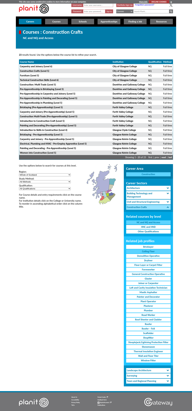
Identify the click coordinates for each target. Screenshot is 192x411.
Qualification (155, 61)
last (170, 157)
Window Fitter (148, 360)
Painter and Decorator (148, 296)
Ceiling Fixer (148, 251)
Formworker (148, 269)
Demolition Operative (148, 255)
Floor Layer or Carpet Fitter (148, 264)
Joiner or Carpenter (148, 283)
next (164, 157)
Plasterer (148, 305)
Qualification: (26, 185)
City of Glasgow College (125, 66)
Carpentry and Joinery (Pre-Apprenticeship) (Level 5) (47, 111)
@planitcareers (105, 402)
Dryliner (148, 260)
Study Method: (26, 178)
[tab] (148, 188)
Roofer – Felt (148, 328)
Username (77, 5)
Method (167, 61)
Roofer (148, 324)
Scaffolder (148, 333)
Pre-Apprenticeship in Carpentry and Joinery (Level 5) (47, 93)
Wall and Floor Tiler (148, 355)
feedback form (102, 400)
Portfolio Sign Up (125, 5)
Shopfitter (148, 337)
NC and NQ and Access (148, 222)
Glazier (148, 278)
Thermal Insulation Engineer (148, 351)
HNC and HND (148, 226)
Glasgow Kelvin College (125, 134)
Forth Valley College (123, 107)
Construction (148, 174)
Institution (118, 61)
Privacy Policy (75, 402)
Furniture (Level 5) (29, 75)
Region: (23, 171)
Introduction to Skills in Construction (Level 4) (43, 130)
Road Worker (148, 315)
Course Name (27, 61)
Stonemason (148, 346)
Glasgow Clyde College (124, 130)
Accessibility (75, 400)
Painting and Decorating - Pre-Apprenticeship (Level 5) (48, 148)
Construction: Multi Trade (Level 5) (38, 84)
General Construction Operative (148, 274)
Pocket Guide (103, 397)
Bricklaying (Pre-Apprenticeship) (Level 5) (41, 107)
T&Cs (72, 405)
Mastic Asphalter (148, 292)
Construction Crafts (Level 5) (34, 70)
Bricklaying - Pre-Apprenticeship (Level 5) (41, 134)
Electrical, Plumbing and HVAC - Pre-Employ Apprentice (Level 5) (53, 143)
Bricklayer (148, 246)
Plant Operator (148, 301)
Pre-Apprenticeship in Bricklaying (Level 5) (42, 89)
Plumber (148, 310)
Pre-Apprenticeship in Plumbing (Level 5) (41, 102)
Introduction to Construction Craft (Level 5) (42, 120)
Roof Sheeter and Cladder (148, 319)
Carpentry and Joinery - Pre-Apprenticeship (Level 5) (47, 139)
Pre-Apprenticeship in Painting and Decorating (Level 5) (48, 98)
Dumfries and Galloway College (129, 84)
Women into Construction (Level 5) (38, 152)
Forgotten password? (144, 4)
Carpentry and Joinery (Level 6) (36, 66)
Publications (101, 405)
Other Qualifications (148, 231)
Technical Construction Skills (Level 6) (39, 80)
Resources (161, 21)
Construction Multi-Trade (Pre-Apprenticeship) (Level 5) (48, 116)
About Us (74, 397)
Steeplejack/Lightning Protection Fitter (148, 342)
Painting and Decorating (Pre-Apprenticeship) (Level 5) (48, 125)
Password (77, 11)
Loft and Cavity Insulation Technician (148, 287)
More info (143, 2)
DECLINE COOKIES (158, 2)
